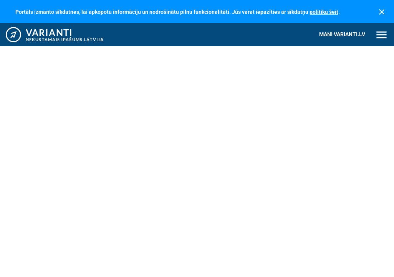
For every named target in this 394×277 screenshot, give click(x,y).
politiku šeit (324, 12)
